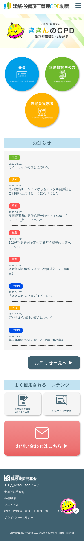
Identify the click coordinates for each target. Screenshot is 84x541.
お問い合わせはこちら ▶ (42, 446)
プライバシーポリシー (18, 517)
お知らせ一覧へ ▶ (54, 362)
